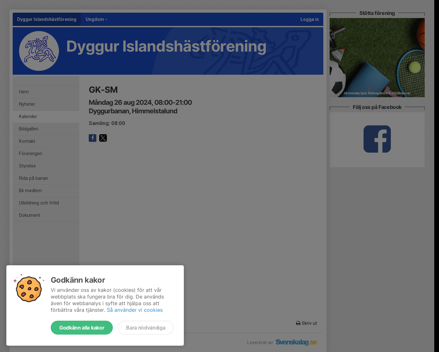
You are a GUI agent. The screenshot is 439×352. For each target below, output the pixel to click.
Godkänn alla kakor (81, 327)
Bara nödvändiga (145, 327)
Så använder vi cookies (135, 310)
